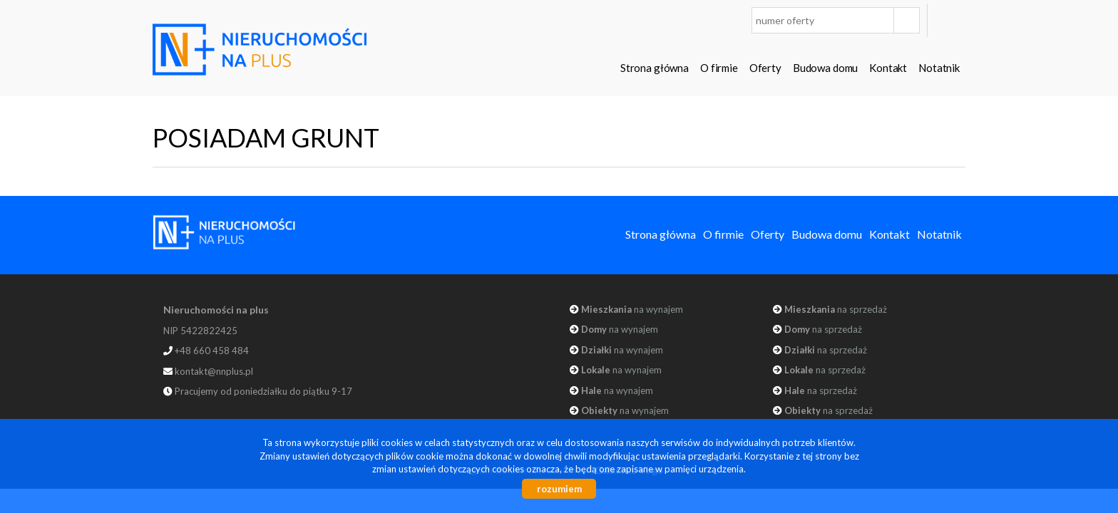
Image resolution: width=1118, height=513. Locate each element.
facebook (950, 20)
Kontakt (888, 67)
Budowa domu (825, 67)
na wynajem (632, 309)
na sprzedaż (835, 309)
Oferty (765, 67)
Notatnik (939, 67)
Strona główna (654, 67)
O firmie (719, 67)
